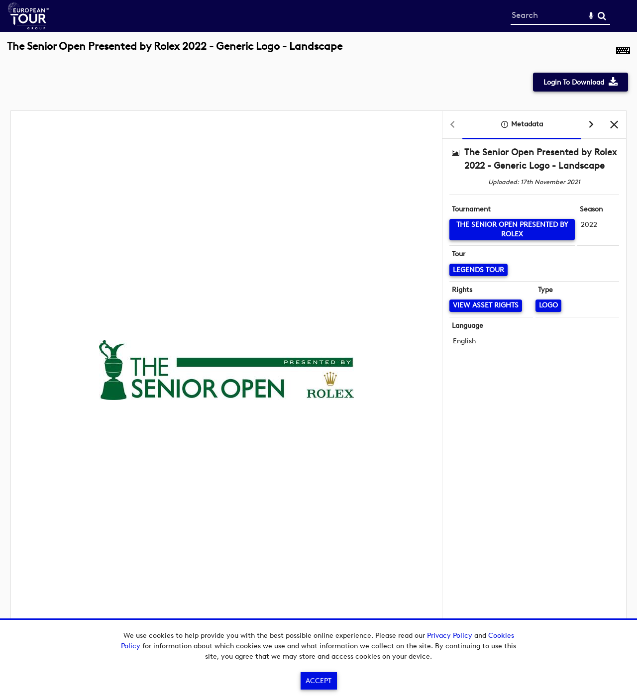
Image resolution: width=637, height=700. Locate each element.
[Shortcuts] (623, 52)
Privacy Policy (449, 635)
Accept (318, 681)
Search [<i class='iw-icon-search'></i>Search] (602, 15)
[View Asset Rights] (485, 306)
